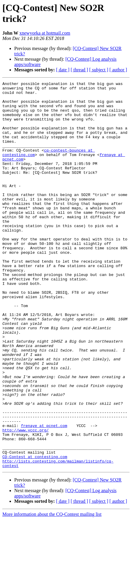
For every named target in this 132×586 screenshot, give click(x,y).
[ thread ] (79, 69)
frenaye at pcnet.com (44, 489)
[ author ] (118, 69)
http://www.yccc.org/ (25, 494)
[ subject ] (98, 69)
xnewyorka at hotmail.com (45, 33)
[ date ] (62, 69)
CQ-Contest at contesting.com (34, 526)
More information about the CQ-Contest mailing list (51, 580)
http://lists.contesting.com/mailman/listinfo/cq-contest (66, 532)
